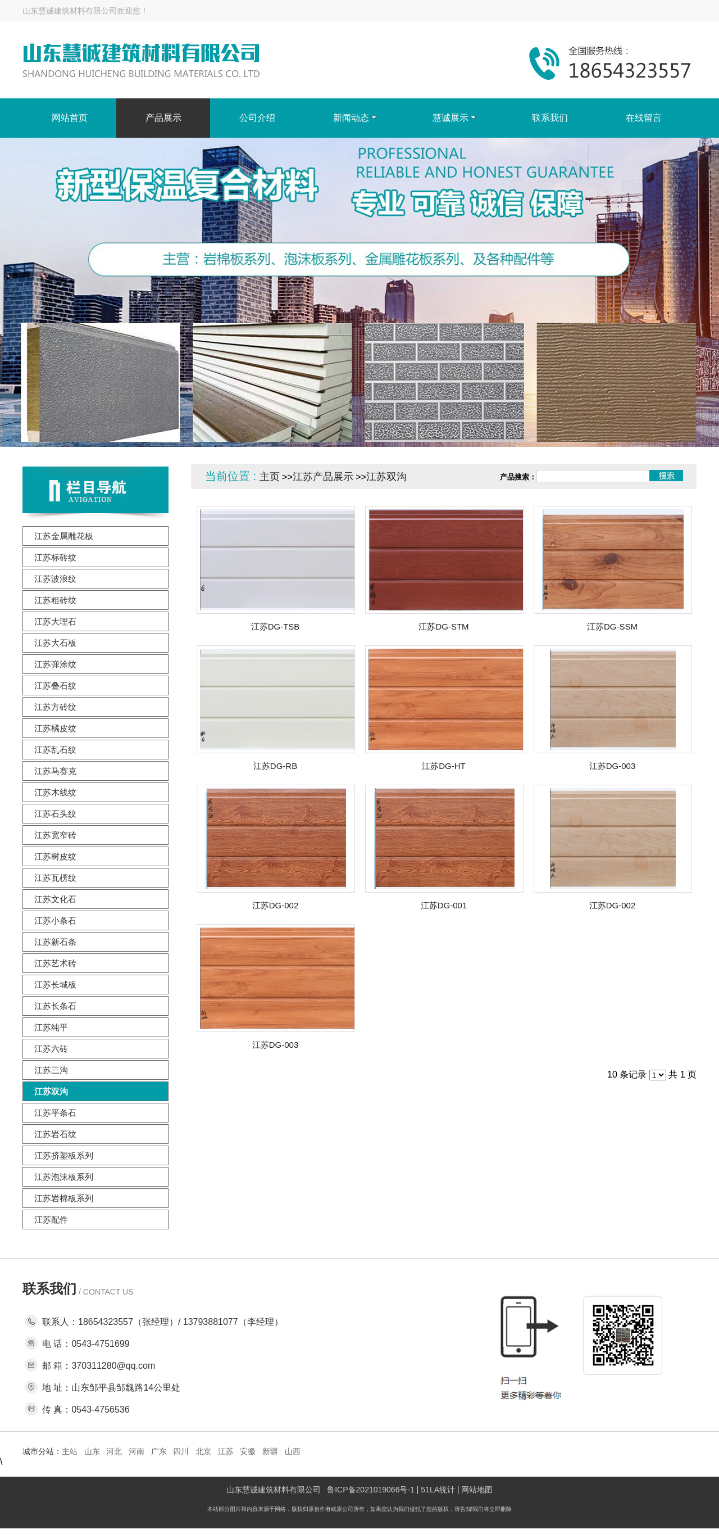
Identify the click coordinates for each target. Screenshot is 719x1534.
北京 (203, 1451)
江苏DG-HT (444, 766)
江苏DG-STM (443, 626)
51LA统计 (438, 1489)
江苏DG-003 (612, 766)
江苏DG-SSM (612, 626)
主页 (270, 476)
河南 (136, 1451)
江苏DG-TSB (275, 626)
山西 (293, 1451)
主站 (70, 1451)
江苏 (226, 1451)
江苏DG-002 (275, 905)
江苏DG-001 (444, 905)
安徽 (248, 1451)
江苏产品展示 (323, 476)
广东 (159, 1451)
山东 (92, 1451)
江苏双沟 (386, 476)
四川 (181, 1451)
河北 (114, 1451)
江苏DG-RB (275, 766)
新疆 (270, 1451)
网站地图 (477, 1489)
